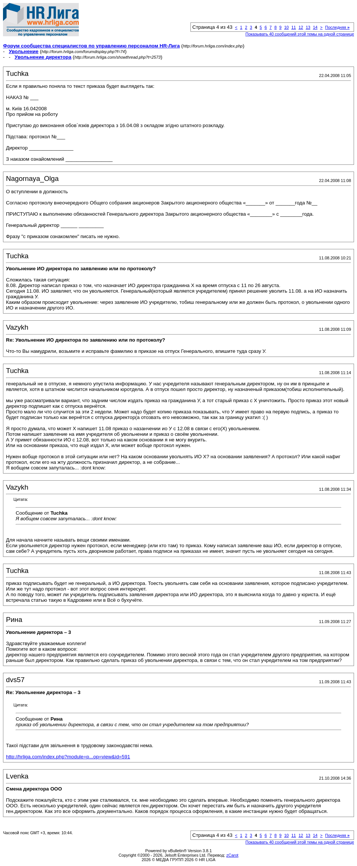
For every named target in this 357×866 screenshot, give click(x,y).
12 (300, 27)
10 (286, 27)
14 (315, 27)
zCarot (232, 855)
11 (293, 27)
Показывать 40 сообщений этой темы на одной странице (299, 34)
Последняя (337, 27)
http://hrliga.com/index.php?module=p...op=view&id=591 (68, 756)
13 (308, 27)
